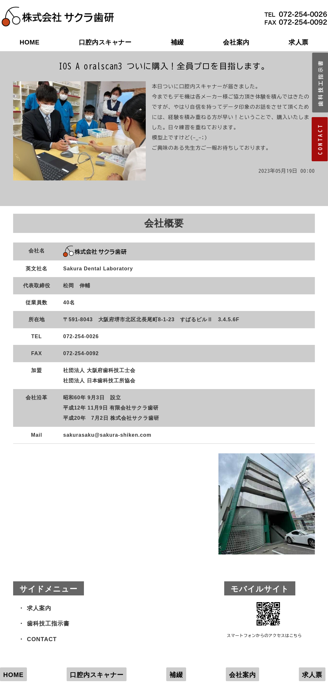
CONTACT (42, 639)
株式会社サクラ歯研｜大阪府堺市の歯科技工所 (57, 10)
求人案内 (39, 608)
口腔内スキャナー (105, 42)
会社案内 (236, 42)
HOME (29, 42)
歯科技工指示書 (48, 623)
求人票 (298, 42)
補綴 (177, 42)
